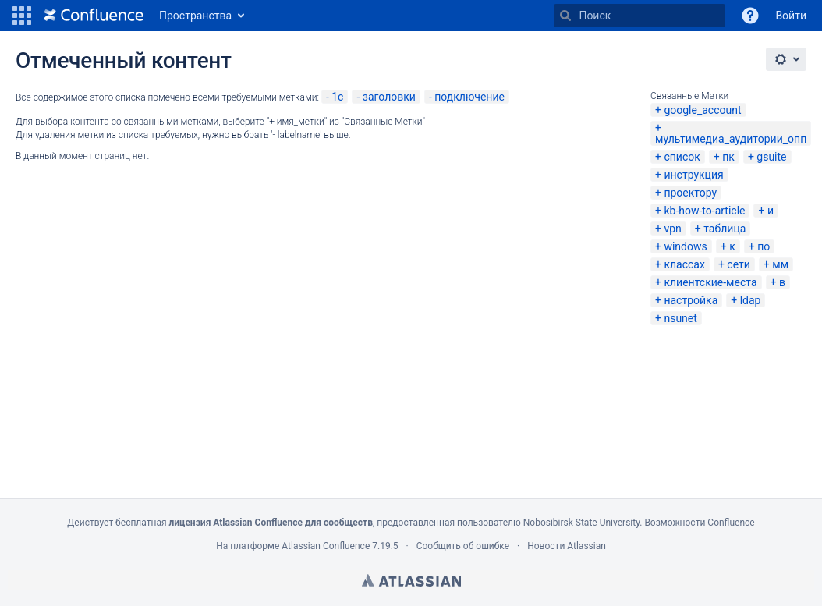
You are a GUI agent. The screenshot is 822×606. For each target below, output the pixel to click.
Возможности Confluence (699, 522)
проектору (690, 192)
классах (684, 264)
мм (780, 264)
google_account (702, 110)
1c (337, 96)
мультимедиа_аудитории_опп (730, 139)
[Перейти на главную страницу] (93, 15)
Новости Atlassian (566, 545)
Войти (790, 15)
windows (685, 246)
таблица (724, 228)
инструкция (693, 174)
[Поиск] (565, 15)
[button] (22, 15)
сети (738, 264)
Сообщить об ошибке (462, 545)
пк (728, 157)
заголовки (389, 96)
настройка (690, 300)
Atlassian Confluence (326, 545)
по (763, 246)
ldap (750, 300)
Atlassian (411, 580)
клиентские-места (710, 282)
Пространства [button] (195, 15)
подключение (469, 96)
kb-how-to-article (704, 210)
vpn (672, 228)
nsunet (680, 318)
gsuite (771, 157)
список (682, 157)
